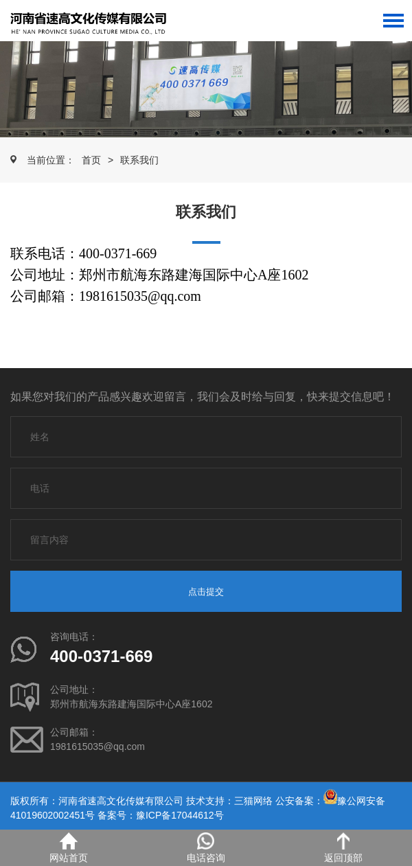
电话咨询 (206, 847)
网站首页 (68, 847)
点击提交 (206, 591)
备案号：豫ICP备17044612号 (161, 815)
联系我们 (139, 160)
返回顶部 (343, 847)
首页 (91, 160)
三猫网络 (253, 800)
